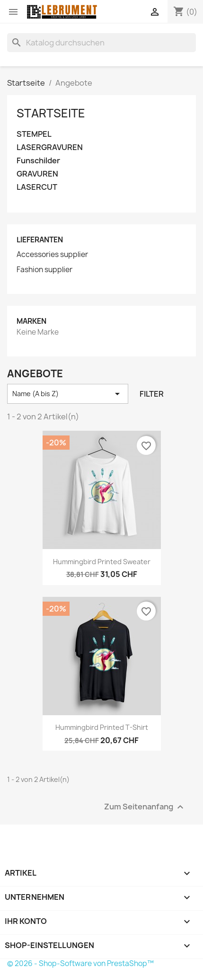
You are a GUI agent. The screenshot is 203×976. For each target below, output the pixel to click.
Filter (152, 394)
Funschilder (38, 161)
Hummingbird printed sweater (101, 561)
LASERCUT (37, 187)
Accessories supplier (52, 254)
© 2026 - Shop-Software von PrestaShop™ (80, 963)
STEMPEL (34, 134)
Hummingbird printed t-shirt (101, 727)
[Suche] (101, 42)
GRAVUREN (37, 174)
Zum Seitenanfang (145, 807)
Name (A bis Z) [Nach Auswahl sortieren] (67, 393)
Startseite (51, 113)
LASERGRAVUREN (50, 147)
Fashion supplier (44, 270)
